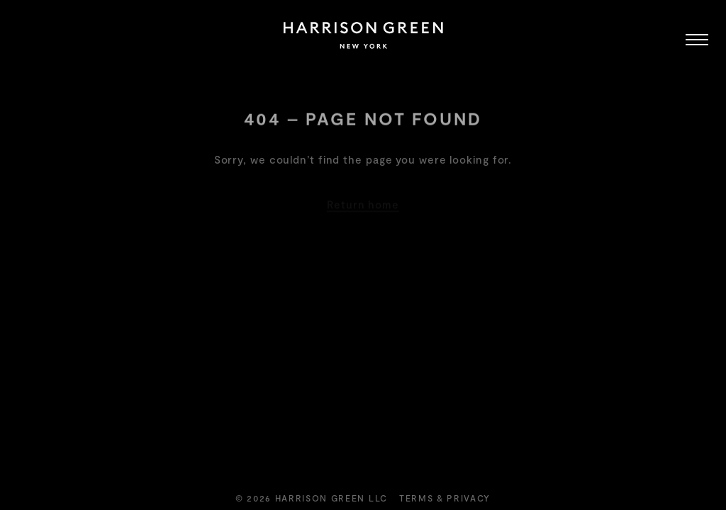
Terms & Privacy (445, 498)
